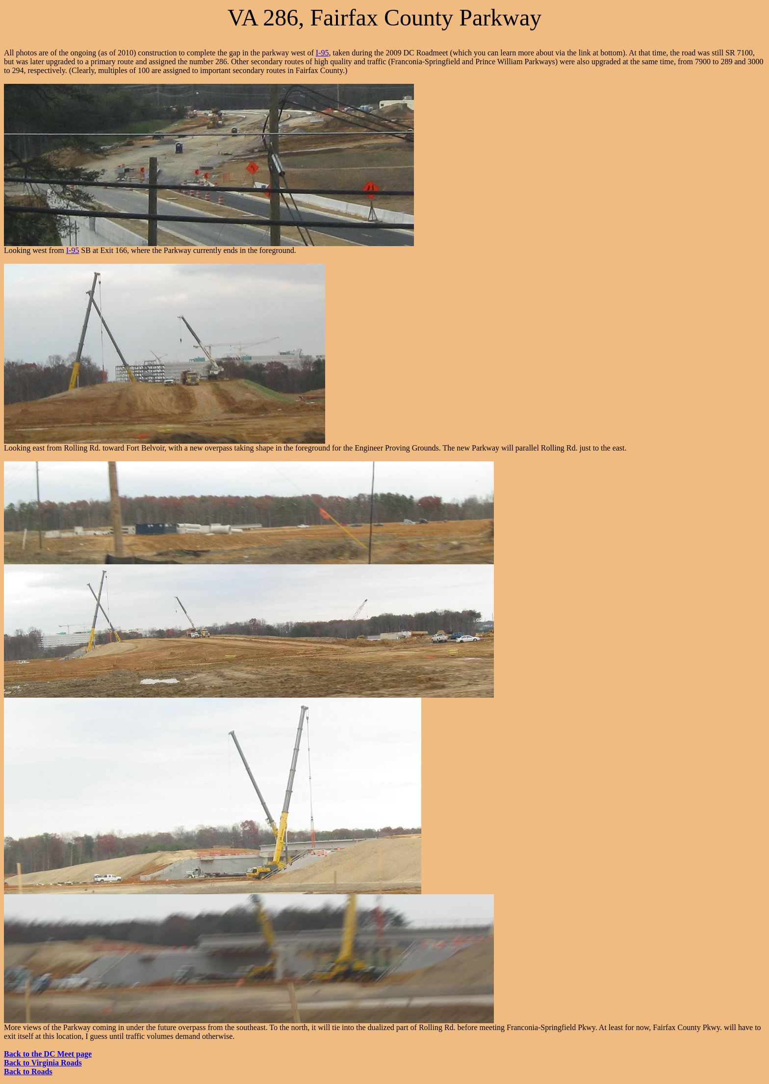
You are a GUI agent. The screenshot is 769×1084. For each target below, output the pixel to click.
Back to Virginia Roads (43, 1063)
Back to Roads (28, 1071)
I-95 (322, 53)
